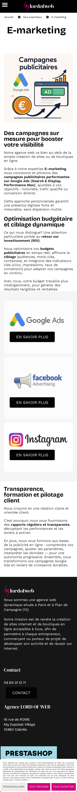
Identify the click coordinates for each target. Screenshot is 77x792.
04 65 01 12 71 (15, 682)
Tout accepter (63, 786)
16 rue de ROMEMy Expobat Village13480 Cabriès (19, 724)
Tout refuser (39, 786)
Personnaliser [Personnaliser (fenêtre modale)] (13, 786)
